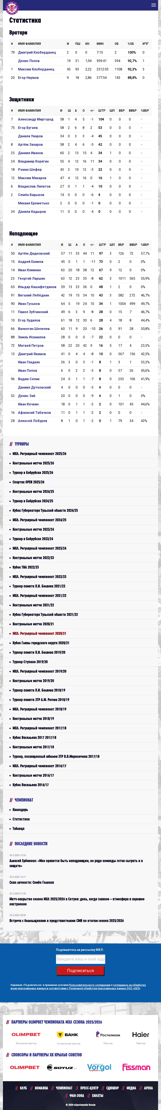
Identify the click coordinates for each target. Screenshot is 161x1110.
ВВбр (133, 110)
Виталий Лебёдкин (33, 295)
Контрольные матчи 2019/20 (33, 681)
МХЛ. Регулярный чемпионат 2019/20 (39, 671)
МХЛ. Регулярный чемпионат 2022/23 (39, 577)
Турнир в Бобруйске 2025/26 (33, 473)
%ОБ (131, 43)
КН (87, 43)
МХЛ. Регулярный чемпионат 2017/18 (39, 728)
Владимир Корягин (33, 161)
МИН (100, 43)
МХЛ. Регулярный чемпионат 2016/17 (39, 766)
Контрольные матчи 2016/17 (33, 775)
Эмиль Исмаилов (31, 337)
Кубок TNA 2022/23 (26, 567)
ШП (112, 110)
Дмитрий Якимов (32, 354)
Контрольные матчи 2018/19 (33, 719)
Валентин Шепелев (34, 329)
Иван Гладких (29, 362)
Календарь (20, 810)
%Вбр (145, 110)
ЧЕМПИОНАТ (64, 1088)
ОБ (117, 43)
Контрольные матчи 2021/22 (33, 605)
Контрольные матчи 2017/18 (33, 747)
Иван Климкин (29, 270)
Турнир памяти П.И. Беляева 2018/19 (39, 690)
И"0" (145, 43)
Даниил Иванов (30, 153)
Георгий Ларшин (31, 278)
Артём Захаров (30, 145)
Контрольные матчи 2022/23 (33, 558)
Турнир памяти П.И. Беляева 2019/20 (39, 652)
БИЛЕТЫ (97, 1096)
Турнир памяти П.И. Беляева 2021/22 (39, 586)
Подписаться (80, 970)
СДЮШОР (112, 1088)
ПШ (77, 43)
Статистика (21, 819)
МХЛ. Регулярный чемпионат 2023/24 (39, 548)
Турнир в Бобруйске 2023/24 (33, 539)
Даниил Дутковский (34, 387)
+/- (92, 110)
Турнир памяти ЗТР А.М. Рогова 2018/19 (41, 700)
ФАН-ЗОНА (77, 1096)
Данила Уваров (30, 136)
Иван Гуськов (29, 304)
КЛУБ (23, 1088)
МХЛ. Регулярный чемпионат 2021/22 (39, 596)
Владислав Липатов (34, 186)
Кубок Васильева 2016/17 (31, 785)
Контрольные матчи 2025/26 (33, 463)
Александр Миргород (35, 119)
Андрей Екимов (30, 262)
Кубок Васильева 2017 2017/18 (34, 738)
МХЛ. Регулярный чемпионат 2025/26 (39, 454)
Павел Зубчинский (33, 312)
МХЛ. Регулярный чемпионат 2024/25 (39, 520)
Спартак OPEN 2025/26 (28, 482)
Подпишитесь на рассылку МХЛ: (80, 949)
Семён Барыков (31, 195)
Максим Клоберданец (36, 69)
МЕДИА (131, 1088)
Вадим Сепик (29, 379)
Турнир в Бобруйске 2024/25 (33, 501)
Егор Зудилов (29, 320)
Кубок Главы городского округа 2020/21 (41, 643)
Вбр (122, 110)
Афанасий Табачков (34, 413)
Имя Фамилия (29, 43)
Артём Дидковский (34, 253)
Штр (101, 110)
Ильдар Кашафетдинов (37, 287)
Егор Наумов (28, 78)
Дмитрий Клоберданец (37, 52)
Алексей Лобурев (32, 421)
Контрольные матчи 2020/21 (33, 624)
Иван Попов (27, 371)
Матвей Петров (31, 346)
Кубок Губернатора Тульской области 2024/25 (45, 510)
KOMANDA (41, 1088)
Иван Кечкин (28, 404)
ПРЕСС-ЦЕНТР (89, 1088)
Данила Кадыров (32, 212)
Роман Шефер (30, 170)
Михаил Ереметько (33, 203)
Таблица (18, 829)
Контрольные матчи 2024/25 (33, 491)
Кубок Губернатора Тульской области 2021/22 (45, 615)
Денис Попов (29, 61)
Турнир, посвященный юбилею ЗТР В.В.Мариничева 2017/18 (56, 756)
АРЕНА (148, 1088)
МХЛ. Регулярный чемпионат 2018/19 (39, 709)
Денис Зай (26, 396)
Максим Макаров (32, 178)
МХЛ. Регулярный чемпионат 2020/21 (39, 633)
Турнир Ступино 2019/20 (30, 662)
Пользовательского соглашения (89, 985)
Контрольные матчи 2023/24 (33, 529)
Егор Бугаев (28, 128)
